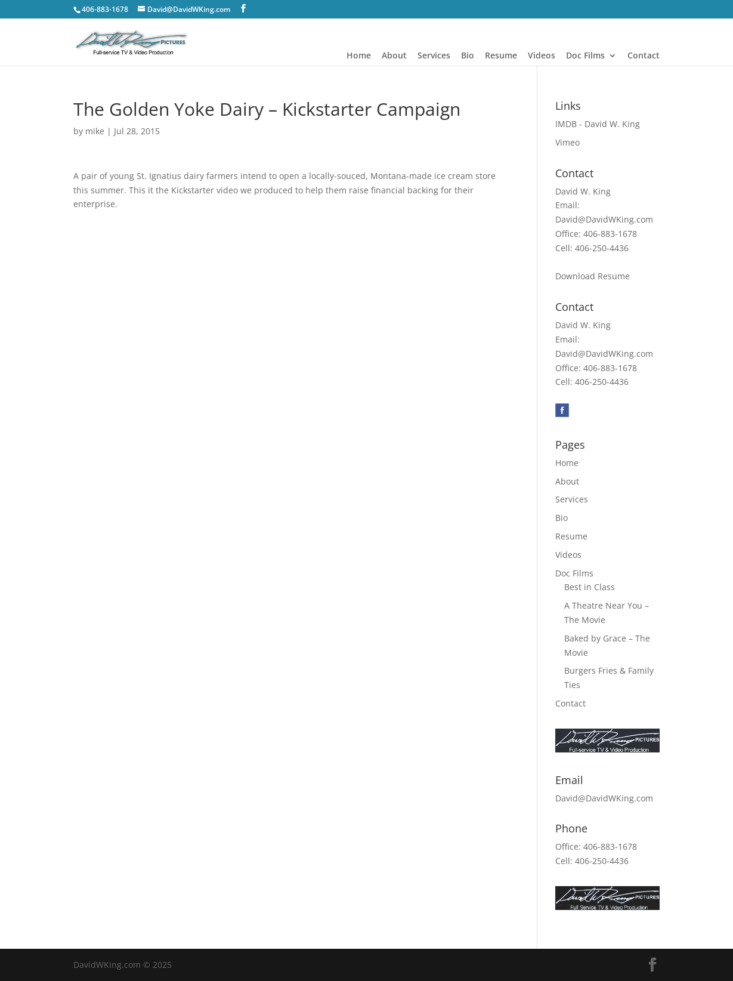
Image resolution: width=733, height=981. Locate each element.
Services (433, 56)
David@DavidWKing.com (604, 219)
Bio (467, 56)
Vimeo (567, 142)
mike (94, 131)
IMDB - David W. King (597, 123)
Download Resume (592, 276)
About (394, 56)
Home (359, 56)
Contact (643, 56)
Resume (501, 56)
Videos (541, 56)
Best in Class (589, 587)
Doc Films (585, 56)
